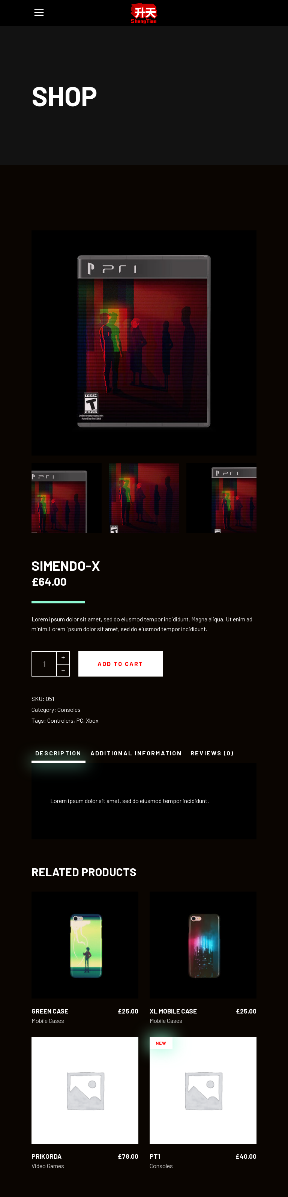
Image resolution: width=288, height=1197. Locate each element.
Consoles (69, 709)
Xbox (92, 720)
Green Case (50, 1011)
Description (58, 752)
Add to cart (121, 663)
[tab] (59, 753)
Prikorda (47, 1156)
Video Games (48, 1165)
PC (79, 720)
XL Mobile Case (173, 1011)
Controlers (60, 720)
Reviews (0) (212, 752)
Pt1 (155, 1156)
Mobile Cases (48, 1020)
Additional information (136, 752)
